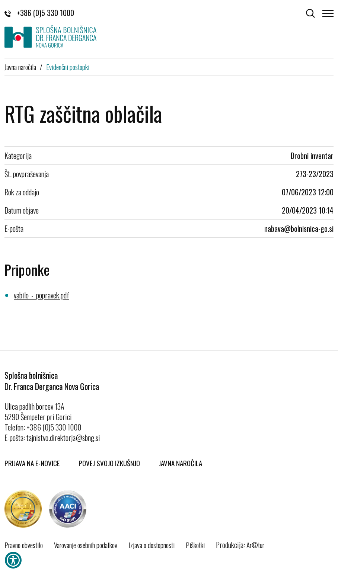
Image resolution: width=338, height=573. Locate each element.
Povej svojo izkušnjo (109, 463)
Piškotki (195, 545)
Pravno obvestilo (23, 545)
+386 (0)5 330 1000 (39, 12)
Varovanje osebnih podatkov (85, 545)
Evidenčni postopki (67, 66)
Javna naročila (20, 66)
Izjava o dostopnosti (151, 545)
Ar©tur (255, 545)
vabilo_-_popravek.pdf (41, 295)
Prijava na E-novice (32, 463)
